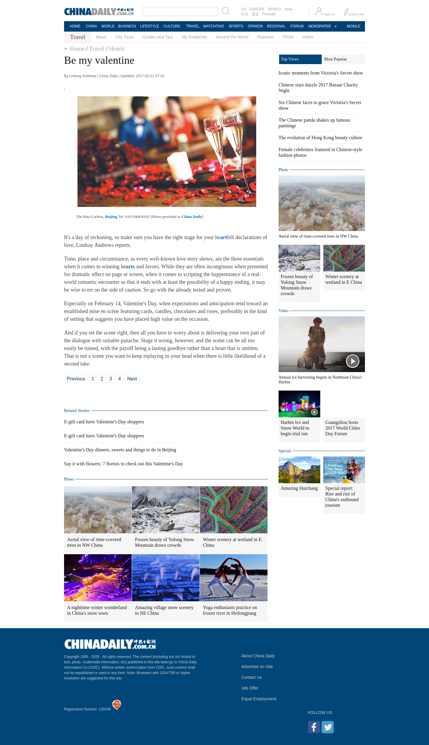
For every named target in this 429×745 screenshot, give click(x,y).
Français (269, 14)
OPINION (255, 26)
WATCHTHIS (213, 26)
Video (308, 37)
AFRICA (274, 9)
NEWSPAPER (319, 26)
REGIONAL (276, 26)
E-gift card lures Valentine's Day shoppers (104, 421)
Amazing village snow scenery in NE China (164, 610)
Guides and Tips (158, 37)
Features (265, 37)
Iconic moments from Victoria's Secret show (321, 72)
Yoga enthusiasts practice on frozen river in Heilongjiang (230, 610)
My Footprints (194, 37)
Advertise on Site (257, 666)
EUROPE (257, 9)
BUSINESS (127, 26)
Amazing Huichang (299, 488)
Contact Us (251, 677)
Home (77, 48)
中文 (244, 14)
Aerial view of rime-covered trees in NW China (94, 542)
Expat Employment (258, 698)
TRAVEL (193, 26)
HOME (75, 26)
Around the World (232, 37)
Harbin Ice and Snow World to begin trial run (295, 428)
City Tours (124, 37)
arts (130, 266)
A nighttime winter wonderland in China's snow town (97, 610)
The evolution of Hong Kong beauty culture (320, 137)
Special (285, 451)
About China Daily (258, 655)
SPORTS (236, 26)
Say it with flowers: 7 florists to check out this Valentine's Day (123, 463)
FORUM (297, 26)
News (101, 37)
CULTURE (172, 26)
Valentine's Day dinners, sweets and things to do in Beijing (120, 449)
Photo (288, 37)
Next (132, 378)
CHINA (91, 26)
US (243, 9)
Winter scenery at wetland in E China (232, 542)
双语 (255, 14)
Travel (96, 48)
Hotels (117, 48)
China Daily (191, 216)
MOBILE (353, 26)
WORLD (108, 26)
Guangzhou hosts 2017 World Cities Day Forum (342, 428)
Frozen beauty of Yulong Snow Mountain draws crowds (164, 542)
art (223, 237)
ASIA (288, 9)
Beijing (111, 216)
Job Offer (249, 688)
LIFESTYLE (149, 26)
